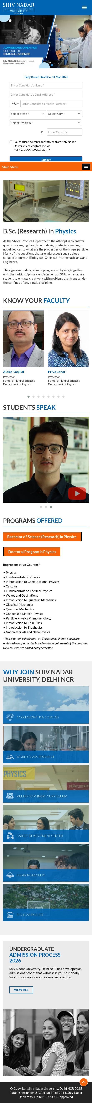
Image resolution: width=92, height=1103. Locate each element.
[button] (28, 397)
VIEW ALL (21, 990)
